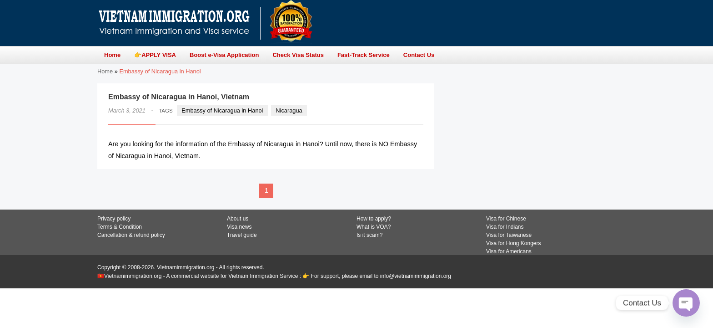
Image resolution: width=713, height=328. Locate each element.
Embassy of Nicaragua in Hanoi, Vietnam (178, 97)
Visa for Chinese (506, 218)
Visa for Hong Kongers (513, 243)
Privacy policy (114, 218)
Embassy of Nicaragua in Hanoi (222, 110)
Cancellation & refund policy (131, 235)
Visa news (239, 227)
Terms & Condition (119, 227)
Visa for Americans (509, 251)
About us (237, 218)
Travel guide (242, 235)
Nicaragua (289, 110)
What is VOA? (373, 227)
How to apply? (373, 218)
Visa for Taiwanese (509, 235)
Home (105, 71)
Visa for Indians (505, 227)
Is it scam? (369, 235)
